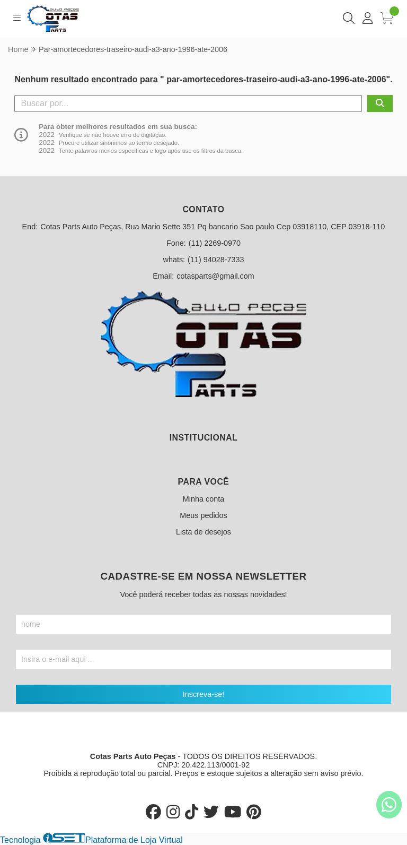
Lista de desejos (203, 532)
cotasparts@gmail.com (215, 276)
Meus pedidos (203, 515)
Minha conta (203, 499)
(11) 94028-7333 (216, 259)
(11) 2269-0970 (215, 243)
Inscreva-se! (203, 694)
